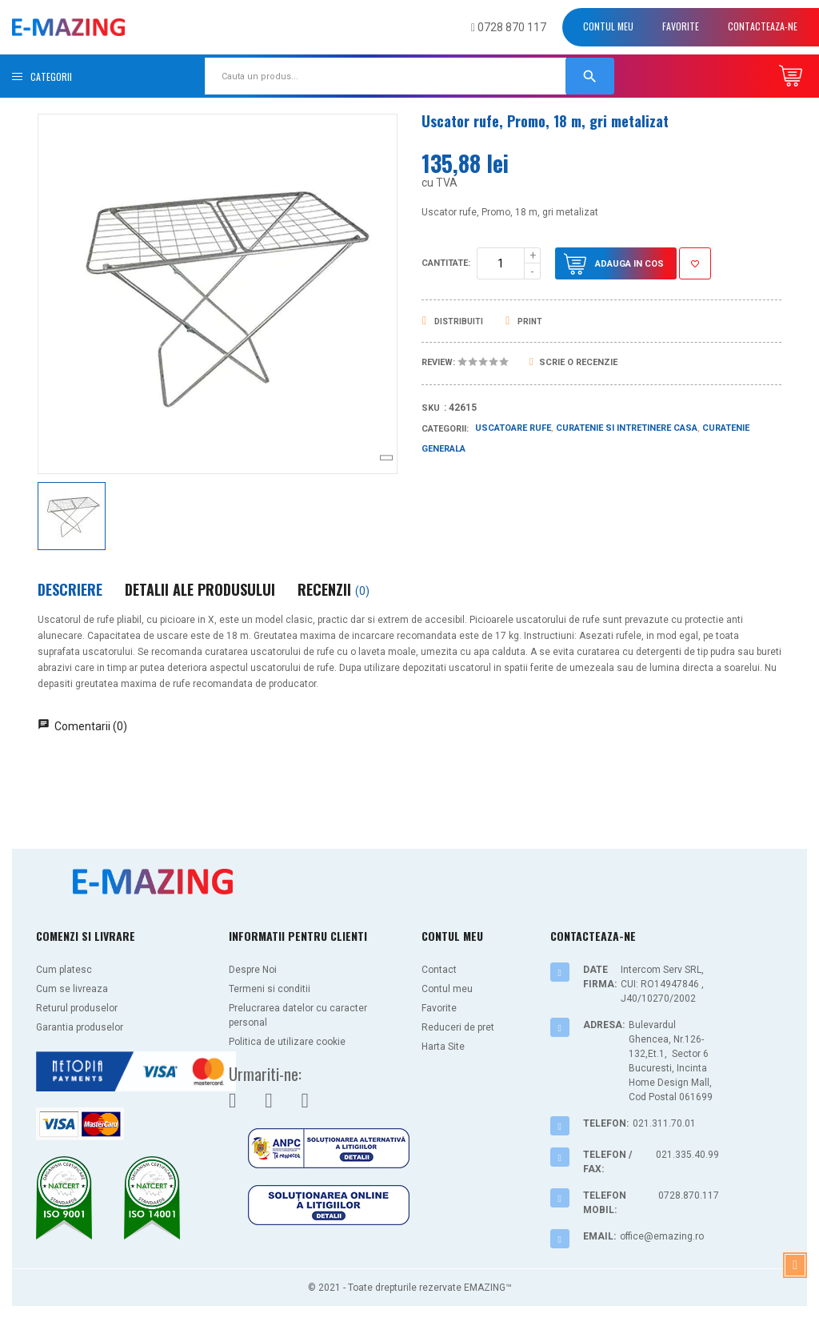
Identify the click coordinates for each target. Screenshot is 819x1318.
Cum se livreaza (72, 989)
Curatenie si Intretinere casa (626, 428)
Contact (439, 969)
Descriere (70, 589)
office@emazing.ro (662, 1236)
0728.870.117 (688, 1195)
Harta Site (443, 1046)
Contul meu (608, 26)
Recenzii (334, 589)
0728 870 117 (508, 27)
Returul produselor (77, 1008)
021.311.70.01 (664, 1123)
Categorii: (445, 429)
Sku (430, 408)
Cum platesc (64, 969)
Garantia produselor (79, 1027)
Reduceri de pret (457, 1027)
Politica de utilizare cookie (287, 1041)
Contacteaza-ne (762, 26)
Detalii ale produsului (200, 589)
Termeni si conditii (269, 989)
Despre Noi (253, 969)
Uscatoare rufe (513, 428)
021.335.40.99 (687, 1154)
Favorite (680, 26)
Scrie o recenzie (573, 362)
